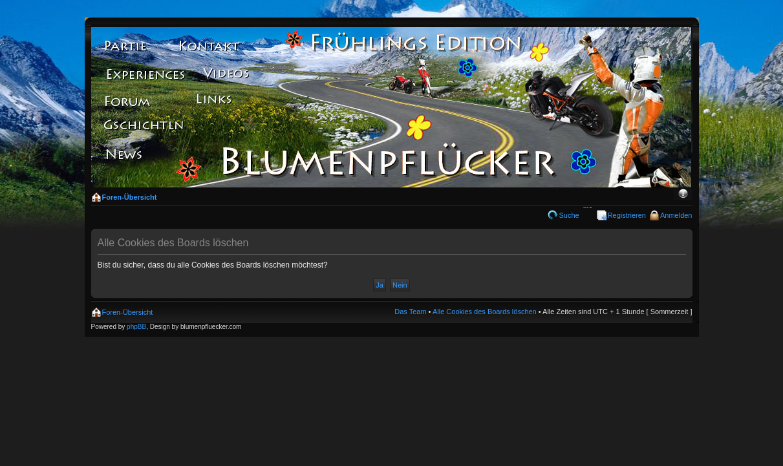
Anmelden (676, 215)
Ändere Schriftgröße (683, 194)
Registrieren (627, 215)
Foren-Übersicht (129, 197)
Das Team (410, 311)
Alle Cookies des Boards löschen (485, 311)
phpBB (136, 326)
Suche (569, 215)
